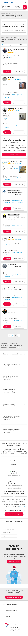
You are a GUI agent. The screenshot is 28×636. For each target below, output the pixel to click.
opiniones (18, 52)
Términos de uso (13, 627)
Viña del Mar (12, 347)
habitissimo (4, 343)
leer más (11, 57)
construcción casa (8, 525)
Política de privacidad (14, 629)
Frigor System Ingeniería (15, 192)
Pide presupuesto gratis (14, 514)
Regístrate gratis (14, 561)
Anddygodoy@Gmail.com (15, 310)
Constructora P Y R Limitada (16, 217)
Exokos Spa (11, 287)
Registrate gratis (14, 154)
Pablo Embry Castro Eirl (14, 161)
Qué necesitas (6, 6)
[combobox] (7, 7)
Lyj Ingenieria (11, 264)
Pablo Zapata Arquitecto (15, 108)
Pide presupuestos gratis (14, 597)
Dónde (17, 6)
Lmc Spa (10, 237)
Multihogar (10, 77)
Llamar (7, 71)
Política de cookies (14, 630)
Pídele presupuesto (19, 71)
